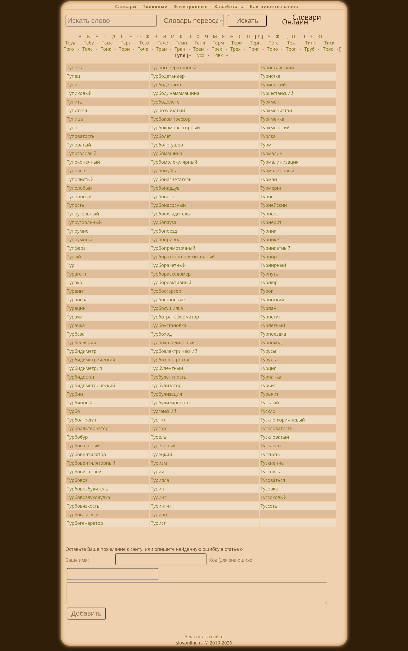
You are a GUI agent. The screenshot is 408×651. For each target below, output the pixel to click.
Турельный (163, 445)
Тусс (199, 55)
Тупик (73, 84)
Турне (266, 196)
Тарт (126, 43)
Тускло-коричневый (282, 420)
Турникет (270, 239)
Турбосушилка (167, 308)
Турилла (160, 480)
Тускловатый (274, 437)
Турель (159, 437)
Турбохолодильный (173, 342)
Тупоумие (77, 231)
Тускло (267, 411)
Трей (198, 49)
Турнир (268, 256)
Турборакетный (168, 265)
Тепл (200, 43)
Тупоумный (79, 239)
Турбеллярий (81, 342)
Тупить (74, 102)
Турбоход (161, 334)
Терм (218, 43)
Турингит (161, 506)
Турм (265, 145)
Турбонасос (164, 196)
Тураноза (77, 299)
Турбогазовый (83, 514)
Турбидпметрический (91, 385)
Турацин (76, 308)
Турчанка (270, 377)
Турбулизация (166, 394)
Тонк (106, 49)
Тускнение (272, 463)
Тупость (75, 205)
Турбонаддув (165, 188)
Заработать (229, 6)
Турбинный (79, 402)
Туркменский (275, 127)
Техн (292, 43)
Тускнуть (270, 471)
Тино (310, 43)
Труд (70, 43)
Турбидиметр (82, 351)
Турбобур (77, 437)
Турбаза (76, 334)
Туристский (273, 84)
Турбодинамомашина (175, 93)
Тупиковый (79, 93)
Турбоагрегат (82, 420)
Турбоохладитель (170, 213)
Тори (124, 49)
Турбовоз (77, 480)
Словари (125, 6)
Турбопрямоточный (173, 248)
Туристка (270, 76)
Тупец (73, 76)
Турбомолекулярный (174, 162)
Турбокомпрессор (171, 119)
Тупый (74, 256)
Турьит (268, 385)
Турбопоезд (164, 231)
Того (69, 49)
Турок (266, 291)
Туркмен (269, 102)
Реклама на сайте (204, 640)
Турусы (268, 351)
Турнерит (271, 222)
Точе (143, 49)
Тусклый (269, 402)
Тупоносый (79, 196)
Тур (70, 265)
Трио (272, 49)
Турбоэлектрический (174, 351)
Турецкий (161, 454)
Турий (157, 471)
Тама (107, 43)
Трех (217, 49)
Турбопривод (166, 239)
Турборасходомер (171, 274)
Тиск (329, 43)
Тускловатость (276, 428)
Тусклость (271, 445)
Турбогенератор (85, 523)
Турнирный (273, 265)
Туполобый (79, 188)
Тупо (72, 127)
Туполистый (80, 179)
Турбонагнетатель (171, 179)
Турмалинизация (279, 162)
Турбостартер (166, 291)
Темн (181, 43)
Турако (74, 282)
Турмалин (271, 153)
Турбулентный (167, 368)
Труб (309, 49)
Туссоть (268, 506)
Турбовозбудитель (87, 489)
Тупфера (76, 248)
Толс (87, 49)
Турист (158, 523)
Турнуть (269, 274)
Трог (291, 49)
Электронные (191, 6)
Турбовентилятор (86, 454)
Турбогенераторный (173, 67)
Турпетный (272, 325)
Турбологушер (167, 145)
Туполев (76, 170)
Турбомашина (166, 153)
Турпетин (271, 317)
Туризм (159, 463)
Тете (274, 43)
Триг (254, 49)
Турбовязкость (83, 506)
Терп (255, 43)
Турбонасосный (168, 205)
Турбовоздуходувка (88, 497)
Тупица (75, 119)
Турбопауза (163, 222)
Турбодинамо (166, 84)
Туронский (272, 299)
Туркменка (272, 119)
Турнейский (273, 205)
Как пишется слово (274, 6)
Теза (144, 43)
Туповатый (79, 145)
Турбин (75, 394)
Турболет (161, 136)
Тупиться (77, 110)
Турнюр (269, 282)
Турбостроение (168, 299)
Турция (268, 368)
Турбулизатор (166, 385)
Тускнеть (270, 454)
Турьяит (269, 394)
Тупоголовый (82, 153)
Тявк (218, 55)
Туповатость (80, 136)
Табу (89, 43)
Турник (268, 231)
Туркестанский (276, 93)
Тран (161, 49)
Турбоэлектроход (170, 359)
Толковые (155, 6)
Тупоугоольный (84, 222)
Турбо (73, 411)
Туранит (76, 291)
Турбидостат (80, 377)
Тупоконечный (83, 162)
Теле (163, 43)
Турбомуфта (164, 170)
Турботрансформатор (175, 317)
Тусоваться (272, 480)
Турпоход (271, 342)
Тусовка (269, 489)
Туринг (158, 497)
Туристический (277, 67)
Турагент (77, 274)
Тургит (158, 420)
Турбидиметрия (84, 368)
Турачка (76, 325)
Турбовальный (83, 445)
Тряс (328, 49)
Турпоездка (273, 334)
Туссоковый (273, 497)
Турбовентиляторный (91, 463)
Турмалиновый (277, 170)
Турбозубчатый (168, 110)
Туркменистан (276, 110)
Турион (159, 514)
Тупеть (74, 67)
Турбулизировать (170, 402)
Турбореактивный (171, 282)
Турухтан (270, 359)
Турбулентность (169, 377)
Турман (268, 179)
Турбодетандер (168, 76)
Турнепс (269, 213)
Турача (74, 317)
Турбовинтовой (84, 471)
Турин (157, 489)
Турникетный (275, 248)
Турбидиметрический (91, 359)
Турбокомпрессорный (175, 127)
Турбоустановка (168, 325)
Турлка (268, 136)
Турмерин (271, 188)
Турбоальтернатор (88, 428)
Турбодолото (165, 102)
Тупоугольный (83, 213)
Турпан (268, 308)
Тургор (158, 428)
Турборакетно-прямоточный (183, 256)
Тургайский (163, 411)
